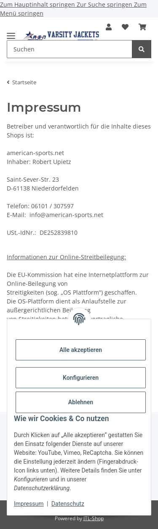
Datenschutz (67, 503)
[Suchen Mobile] (69, 49)
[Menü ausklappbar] (11, 32)
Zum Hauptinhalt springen (38, 4)
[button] (109, 27)
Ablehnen (80, 402)
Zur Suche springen (105, 4)
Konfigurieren (81, 377)
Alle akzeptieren (80, 349)
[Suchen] (141, 49)
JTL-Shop (93, 518)
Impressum (28, 503)
